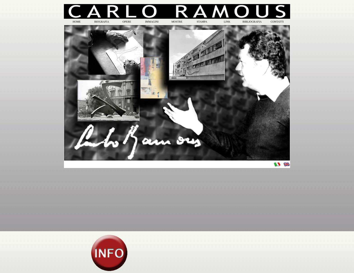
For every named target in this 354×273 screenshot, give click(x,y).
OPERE (126, 21)
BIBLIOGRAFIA (252, 21)
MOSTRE (176, 21)
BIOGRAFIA (101, 21)
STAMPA (202, 21)
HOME (77, 21)
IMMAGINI (151, 21)
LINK (227, 21)
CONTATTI (277, 21)
